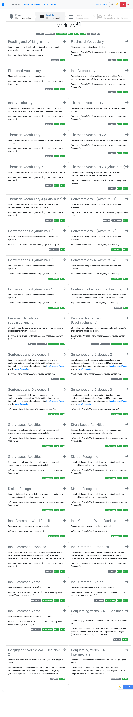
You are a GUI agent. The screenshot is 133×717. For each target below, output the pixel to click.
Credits (45, 4)
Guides (53, 4)
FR (128, 4)
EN (123, 4)
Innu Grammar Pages (55, 366)
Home (26, 4)
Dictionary (35, 4)
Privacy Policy (102, 4)
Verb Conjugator (21, 369)
